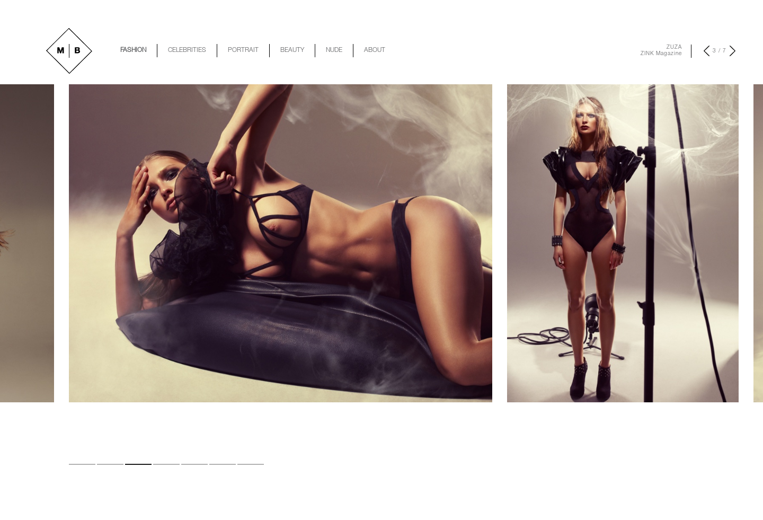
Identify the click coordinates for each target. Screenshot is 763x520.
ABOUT (374, 50)
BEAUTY (292, 50)
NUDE (334, 50)
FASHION (133, 50)
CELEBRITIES (187, 50)
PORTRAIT (243, 50)
